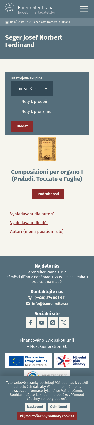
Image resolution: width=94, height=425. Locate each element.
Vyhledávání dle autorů (32, 214)
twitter (64, 322)
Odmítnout (58, 407)
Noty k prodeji (34, 101)
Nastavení (35, 407)
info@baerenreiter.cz (50, 303)
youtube (42, 322)
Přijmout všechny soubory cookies (47, 416)
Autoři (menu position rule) (37, 231)
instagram (53, 322)
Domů (13, 22)
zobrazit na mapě (47, 281)
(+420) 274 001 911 (50, 297)
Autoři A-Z (25, 22)
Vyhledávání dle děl (29, 222)
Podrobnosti (48, 194)
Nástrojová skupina (26, 78)
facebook (31, 322)
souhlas (68, 383)
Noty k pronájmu (36, 111)
